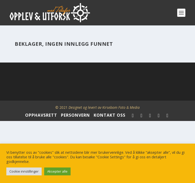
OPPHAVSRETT (41, 115)
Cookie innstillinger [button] (24, 171)
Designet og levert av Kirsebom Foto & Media (104, 107)
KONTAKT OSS (109, 115)
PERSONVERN (75, 115)
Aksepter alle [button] (57, 171)
